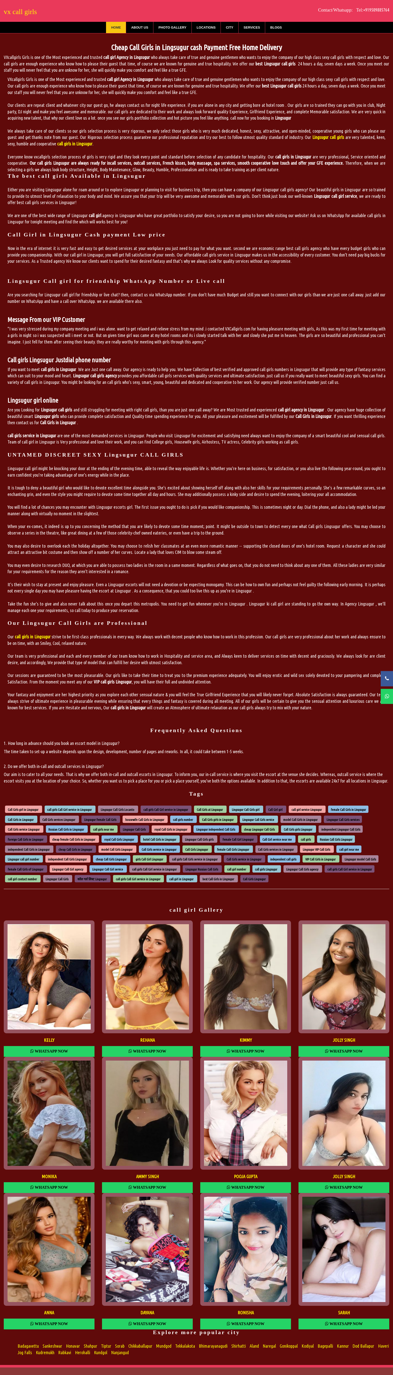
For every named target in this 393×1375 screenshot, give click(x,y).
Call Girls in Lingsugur (21, 819)
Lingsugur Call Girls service (258, 819)
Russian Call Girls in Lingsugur (66, 829)
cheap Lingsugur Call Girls (259, 829)
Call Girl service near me (277, 839)
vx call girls (20, 12)
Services (252, 27)
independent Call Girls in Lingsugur (29, 849)
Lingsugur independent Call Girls (215, 829)
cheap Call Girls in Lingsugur (75, 849)
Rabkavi (64, 1352)
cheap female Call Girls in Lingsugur (73, 839)
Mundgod (163, 1345)
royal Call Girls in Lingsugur (170, 829)
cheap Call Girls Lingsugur (111, 859)
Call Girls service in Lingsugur (159, 849)
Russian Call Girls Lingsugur (336, 839)
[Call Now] (387, 678)
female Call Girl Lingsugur (238, 839)
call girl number (236, 869)
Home (116, 27)
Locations (206, 27)
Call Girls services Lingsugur (58, 819)
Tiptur (106, 1345)
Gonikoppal (289, 1345)
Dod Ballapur (363, 1345)
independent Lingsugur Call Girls (340, 829)
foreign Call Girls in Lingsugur (25, 839)
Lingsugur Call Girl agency (67, 869)
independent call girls (283, 859)
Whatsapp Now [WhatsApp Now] (49, 1051)
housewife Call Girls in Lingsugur (144, 819)
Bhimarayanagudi (213, 1345)
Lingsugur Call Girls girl (245, 809)
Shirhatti (238, 1345)
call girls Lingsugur (266, 869)
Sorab (120, 1345)
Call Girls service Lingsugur (24, 829)
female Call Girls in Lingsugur (348, 809)
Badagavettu (28, 1345)
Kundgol (100, 1352)
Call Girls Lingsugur (196, 849)
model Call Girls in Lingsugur (300, 819)
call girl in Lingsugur (181, 879)
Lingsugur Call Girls (134, 829)
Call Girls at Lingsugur (210, 809)
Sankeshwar (52, 1345)
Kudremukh (45, 1352)
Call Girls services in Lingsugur (276, 849)
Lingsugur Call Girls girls (199, 839)
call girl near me (349, 849)
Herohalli (82, 1352)
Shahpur (90, 1345)
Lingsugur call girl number (23, 859)
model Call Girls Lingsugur (117, 849)
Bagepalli (325, 1345)
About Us (139, 27)
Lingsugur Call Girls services (343, 819)
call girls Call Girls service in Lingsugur (195, 859)
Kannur (343, 1345)
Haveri (383, 1345)
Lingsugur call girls (328, 137)
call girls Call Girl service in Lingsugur (69, 809)
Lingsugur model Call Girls (360, 859)
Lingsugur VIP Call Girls (316, 849)
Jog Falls (25, 1352)
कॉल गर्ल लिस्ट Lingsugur (92, 879)
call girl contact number (22, 879)
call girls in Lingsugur (32, 636)
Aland (254, 1345)
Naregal (269, 1345)
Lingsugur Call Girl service (107, 869)
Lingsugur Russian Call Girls (201, 869)
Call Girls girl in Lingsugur (23, 809)
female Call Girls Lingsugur (233, 849)
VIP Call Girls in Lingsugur (320, 859)
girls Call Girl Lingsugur (149, 859)
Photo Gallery (172, 27)
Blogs (276, 27)
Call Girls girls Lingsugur (298, 829)
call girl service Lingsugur (306, 809)
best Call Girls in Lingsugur (218, 879)
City (229, 27)
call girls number (183, 819)
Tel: (372, 10)
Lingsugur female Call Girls (100, 819)
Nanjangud (120, 1352)
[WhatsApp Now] (387, 696)
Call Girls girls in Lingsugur (218, 819)
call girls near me (103, 829)
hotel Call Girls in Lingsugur (159, 839)
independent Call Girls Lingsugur (67, 859)
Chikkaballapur (140, 1345)
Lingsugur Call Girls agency (302, 869)
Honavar (73, 1345)
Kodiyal (308, 1345)
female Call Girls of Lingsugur (25, 869)
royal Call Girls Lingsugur (119, 839)
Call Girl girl (275, 809)
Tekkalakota (185, 1345)
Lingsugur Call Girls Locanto (117, 809)
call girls (306, 839)
